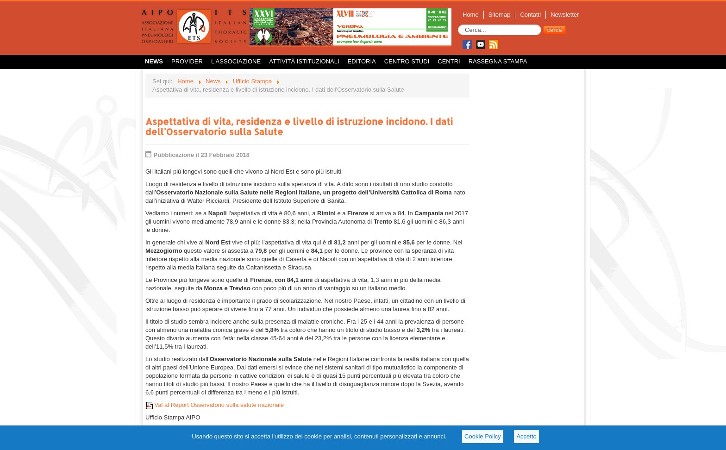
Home (471, 14)
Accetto (526, 436)
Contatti (530, 14)
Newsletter (565, 14)
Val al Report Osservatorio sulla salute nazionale (214, 404)
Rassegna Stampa (498, 61)
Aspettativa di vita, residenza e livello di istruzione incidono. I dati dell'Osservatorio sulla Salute (299, 126)
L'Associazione (236, 61)
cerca (554, 29)
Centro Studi (407, 61)
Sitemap (499, 14)
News (154, 61)
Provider (187, 61)
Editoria (362, 61)
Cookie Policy (482, 436)
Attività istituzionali (304, 61)
